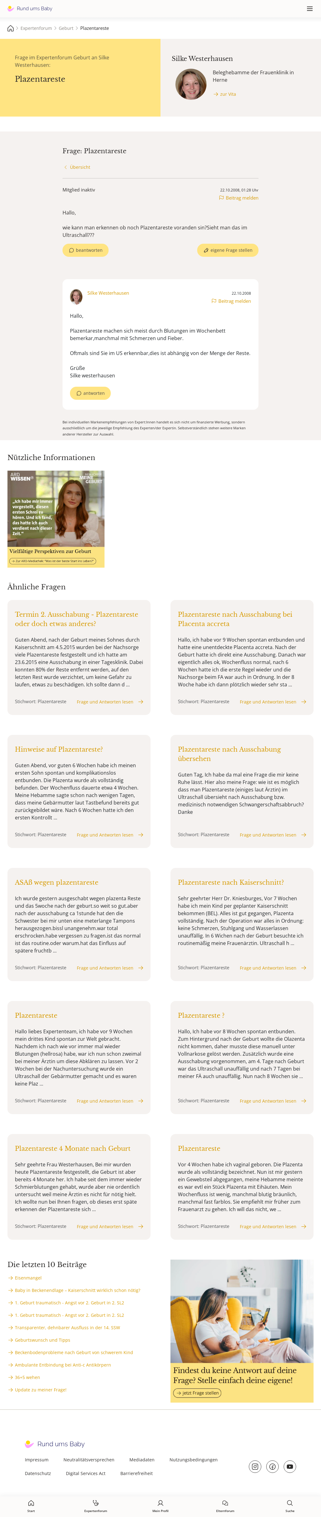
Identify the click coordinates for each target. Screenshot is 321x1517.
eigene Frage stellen (232, 250)
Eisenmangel (28, 1278)
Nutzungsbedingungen (194, 1460)
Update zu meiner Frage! (41, 1390)
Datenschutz (38, 1473)
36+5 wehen (27, 1377)
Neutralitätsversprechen (88, 1460)
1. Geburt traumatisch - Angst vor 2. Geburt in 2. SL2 (69, 1303)
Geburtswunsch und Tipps (42, 1340)
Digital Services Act (85, 1473)
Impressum (37, 1460)
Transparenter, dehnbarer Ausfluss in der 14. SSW (67, 1327)
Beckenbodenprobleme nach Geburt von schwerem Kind (74, 1352)
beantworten (89, 250)
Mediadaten (142, 1460)
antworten (94, 393)
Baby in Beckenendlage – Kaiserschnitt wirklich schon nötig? (77, 1290)
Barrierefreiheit (136, 1473)
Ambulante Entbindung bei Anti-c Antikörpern (63, 1365)
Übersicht (80, 167)
